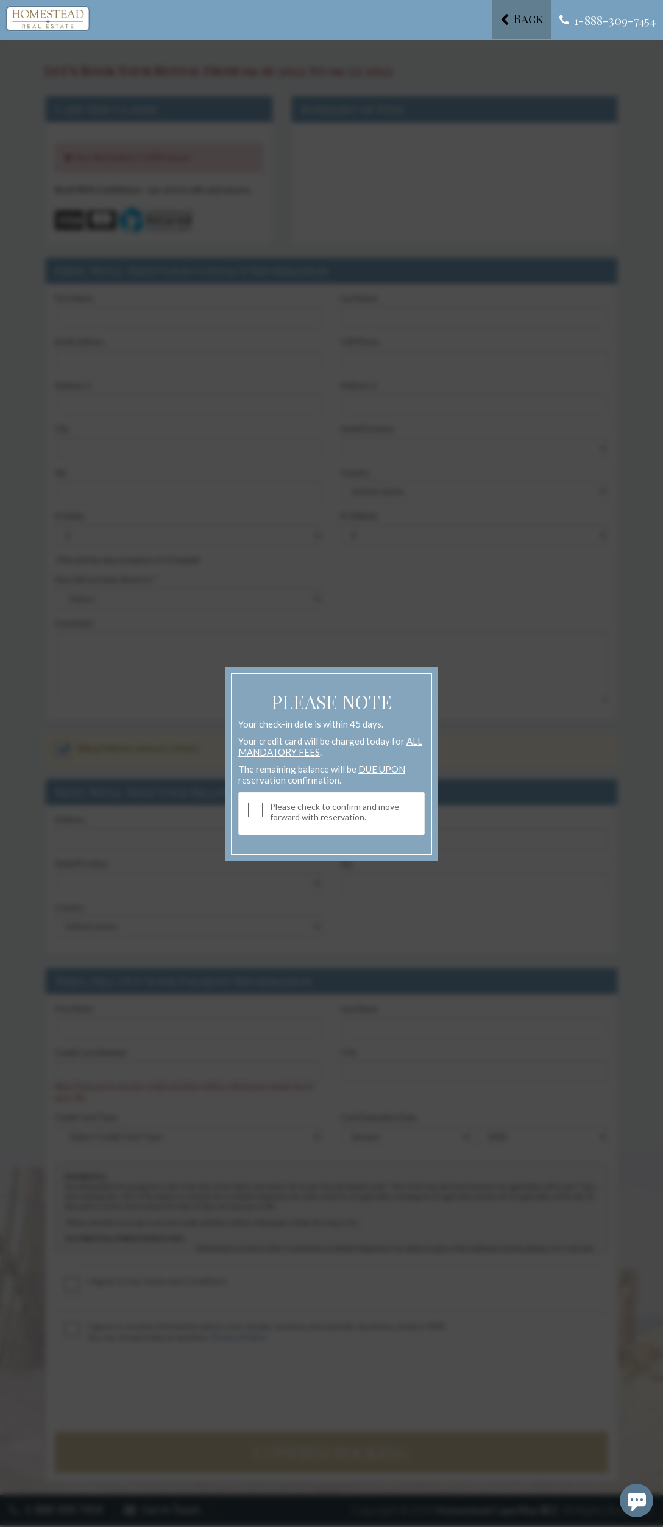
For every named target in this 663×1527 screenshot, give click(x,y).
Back (518, 19)
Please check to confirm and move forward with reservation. (334, 812)
